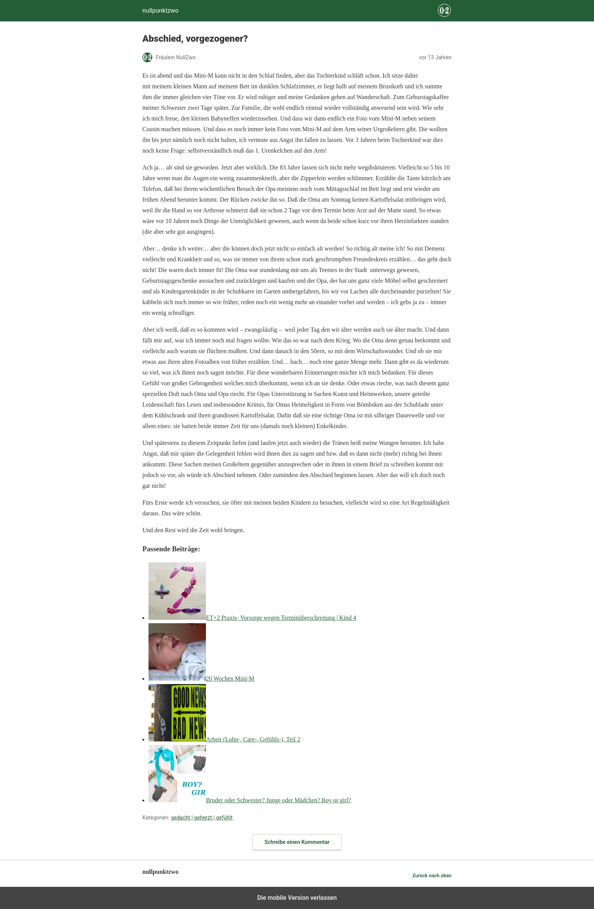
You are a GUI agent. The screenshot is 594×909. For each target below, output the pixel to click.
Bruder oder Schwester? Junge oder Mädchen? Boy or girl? (278, 800)
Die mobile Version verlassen (297, 897)
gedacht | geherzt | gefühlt (201, 818)
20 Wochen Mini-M (230, 678)
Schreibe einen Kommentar (297, 842)
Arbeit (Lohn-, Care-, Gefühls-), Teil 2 (253, 739)
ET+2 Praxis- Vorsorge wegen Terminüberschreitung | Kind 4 (281, 617)
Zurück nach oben (432, 875)
